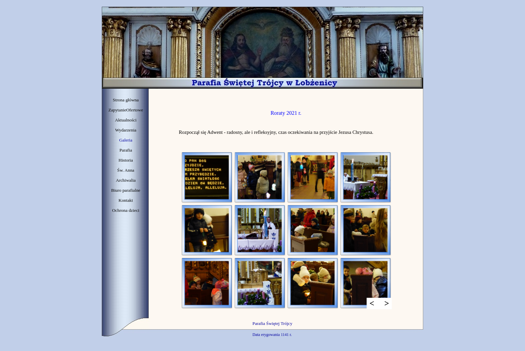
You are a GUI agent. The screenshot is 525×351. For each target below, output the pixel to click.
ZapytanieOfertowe (125, 109)
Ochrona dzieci (125, 210)
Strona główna (126, 99)
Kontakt (126, 200)
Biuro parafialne (125, 190)
